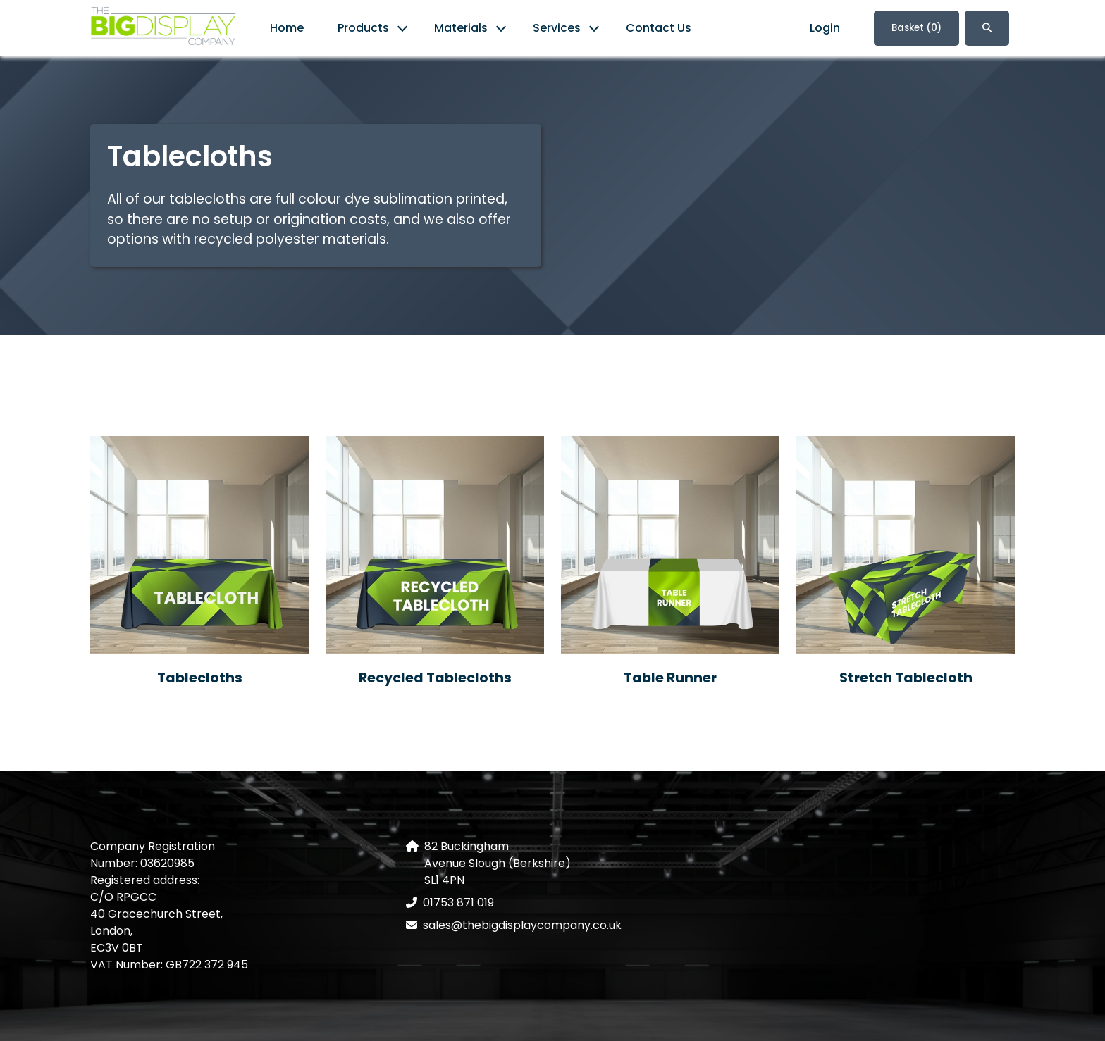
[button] (987, 28)
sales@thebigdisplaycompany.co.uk (522, 925)
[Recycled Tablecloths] (435, 545)
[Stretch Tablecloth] (905, 545)
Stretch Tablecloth (906, 677)
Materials (461, 28)
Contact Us (658, 28)
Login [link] (825, 28)
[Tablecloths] (199, 545)
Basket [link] (916, 28)
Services (557, 28)
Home (287, 28)
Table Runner (670, 677)
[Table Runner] (670, 545)
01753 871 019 (458, 902)
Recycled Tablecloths (435, 677)
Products (363, 28)
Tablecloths (199, 677)
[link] (163, 28)
